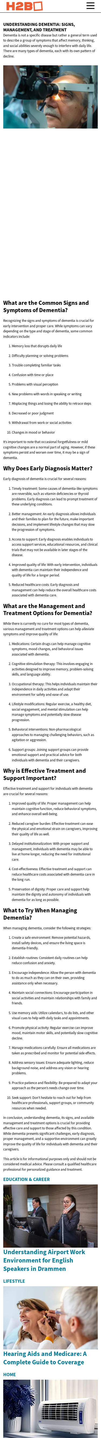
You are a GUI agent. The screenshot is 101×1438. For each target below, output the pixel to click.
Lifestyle (14, 1281)
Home (9, 1375)
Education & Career (26, 1179)
